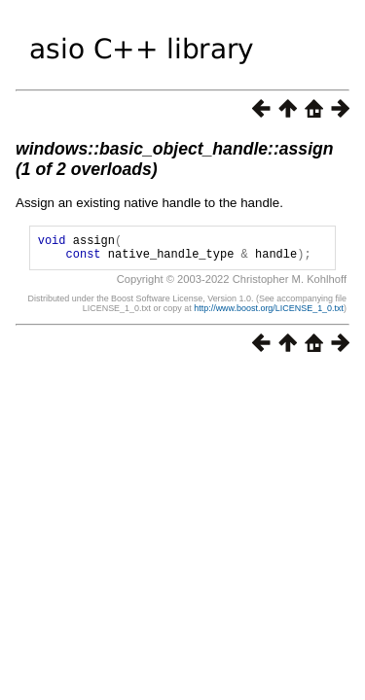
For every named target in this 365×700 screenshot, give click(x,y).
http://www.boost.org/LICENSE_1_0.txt (269, 314)
